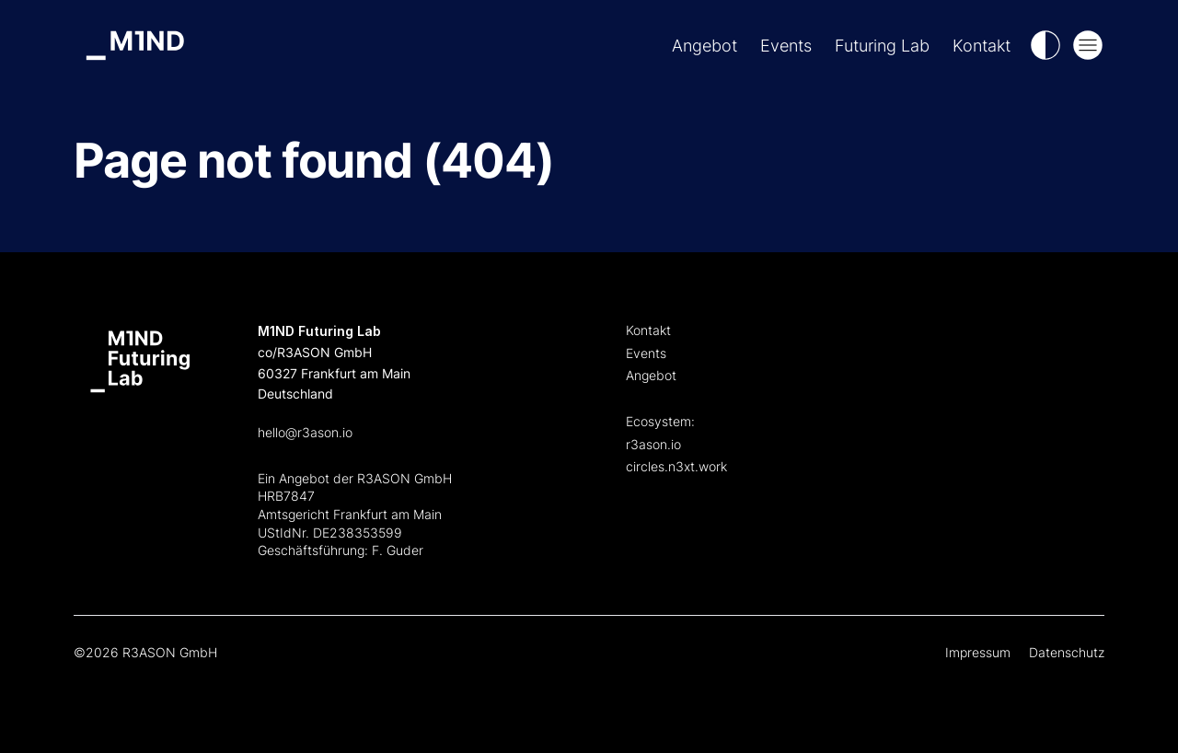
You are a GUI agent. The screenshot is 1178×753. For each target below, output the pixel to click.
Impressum (978, 652)
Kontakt (982, 45)
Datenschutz (1066, 652)
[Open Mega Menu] (1087, 45)
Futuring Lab (882, 45)
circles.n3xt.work (676, 466)
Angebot (704, 45)
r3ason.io (653, 444)
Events (786, 45)
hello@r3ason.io (305, 432)
